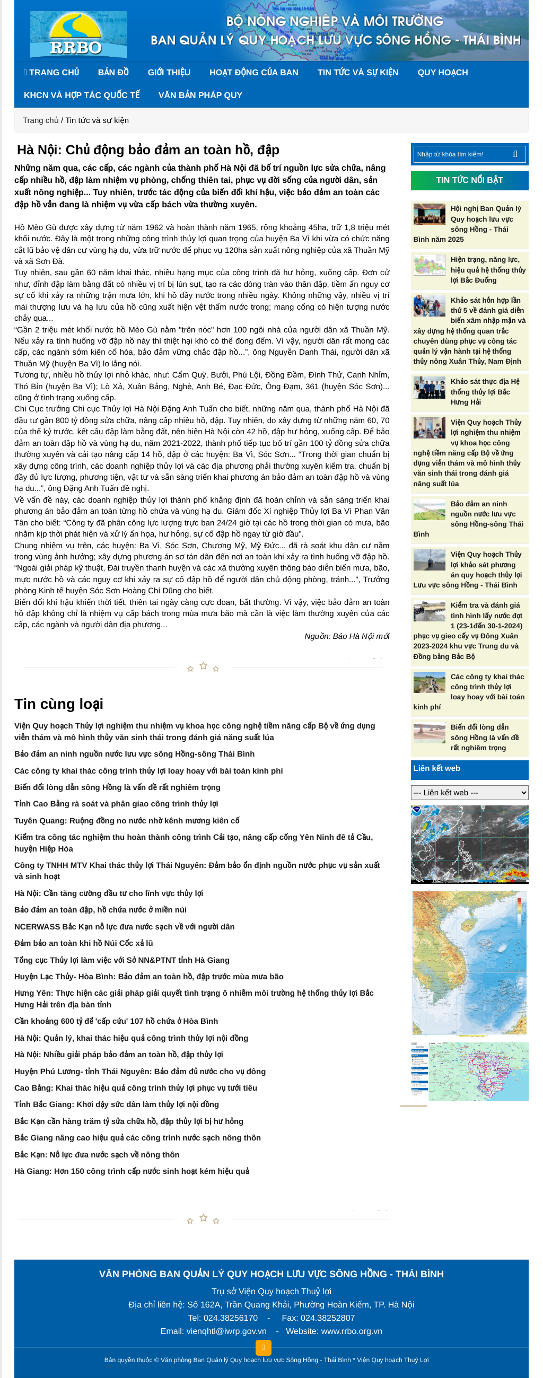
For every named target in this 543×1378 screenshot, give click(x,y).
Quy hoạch (443, 72)
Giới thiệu (169, 72)
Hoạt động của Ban (254, 72)
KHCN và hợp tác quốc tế (81, 95)
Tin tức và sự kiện (358, 72)
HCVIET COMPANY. (436, 1362)
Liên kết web (437, 768)
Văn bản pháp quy (200, 95)
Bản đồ (113, 72)
